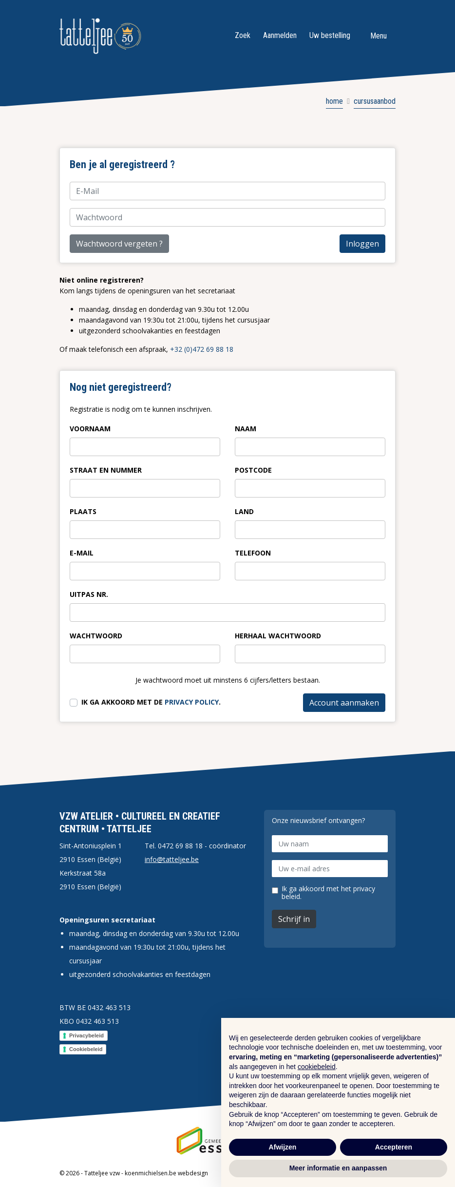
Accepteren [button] (393, 1147)
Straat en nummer (106, 470)
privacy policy (192, 702)
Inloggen (362, 243)
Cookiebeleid (85, 1049)
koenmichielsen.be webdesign (166, 1173)
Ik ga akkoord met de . (151, 702)
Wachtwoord (96, 635)
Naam (245, 428)
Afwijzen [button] (283, 1147)
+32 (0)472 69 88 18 (201, 349)
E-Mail (82, 552)
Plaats (83, 511)
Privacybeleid (86, 1035)
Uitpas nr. (89, 594)
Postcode (253, 470)
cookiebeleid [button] (317, 1067)
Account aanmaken (344, 702)
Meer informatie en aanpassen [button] (338, 1168)
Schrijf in (294, 919)
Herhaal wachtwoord (278, 635)
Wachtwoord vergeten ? (119, 243)
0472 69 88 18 (180, 845)
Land (244, 511)
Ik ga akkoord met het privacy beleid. (328, 892)
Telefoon (253, 552)
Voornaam (90, 428)
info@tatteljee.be (172, 859)
